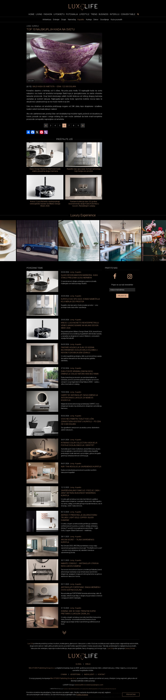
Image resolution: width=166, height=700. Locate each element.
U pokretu (59, 14)
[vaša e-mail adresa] (122, 290)
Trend (94, 14)
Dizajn (63, 19)
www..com (94, 685)
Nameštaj (72, 19)
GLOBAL (79, 664)
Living (39, 14)
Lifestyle (84, 14)
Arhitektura (47, 19)
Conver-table (128, 14)
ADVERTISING (75, 674)
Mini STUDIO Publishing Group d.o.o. (42, 668)
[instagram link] (129, 276)
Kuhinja (89, 19)
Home (31, 14)
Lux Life (30, 643)
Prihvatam (131, 694)
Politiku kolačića (82, 695)
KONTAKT (101, 674)
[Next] (100, 57)
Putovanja (72, 14)
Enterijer (56, 19)
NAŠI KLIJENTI (89, 674)
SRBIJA (87, 664)
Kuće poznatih (116, 19)
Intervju (114, 14)
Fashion (48, 14)
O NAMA (64, 674)
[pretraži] (138, 14)
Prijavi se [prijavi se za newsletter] (122, 296)
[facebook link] (115, 276)
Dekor (95, 19)
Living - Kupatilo (75, 272)
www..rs (80, 685)
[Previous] (28, 57)
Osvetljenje (104, 19)
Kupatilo (81, 19)
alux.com (31, 81)
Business (103, 14)
